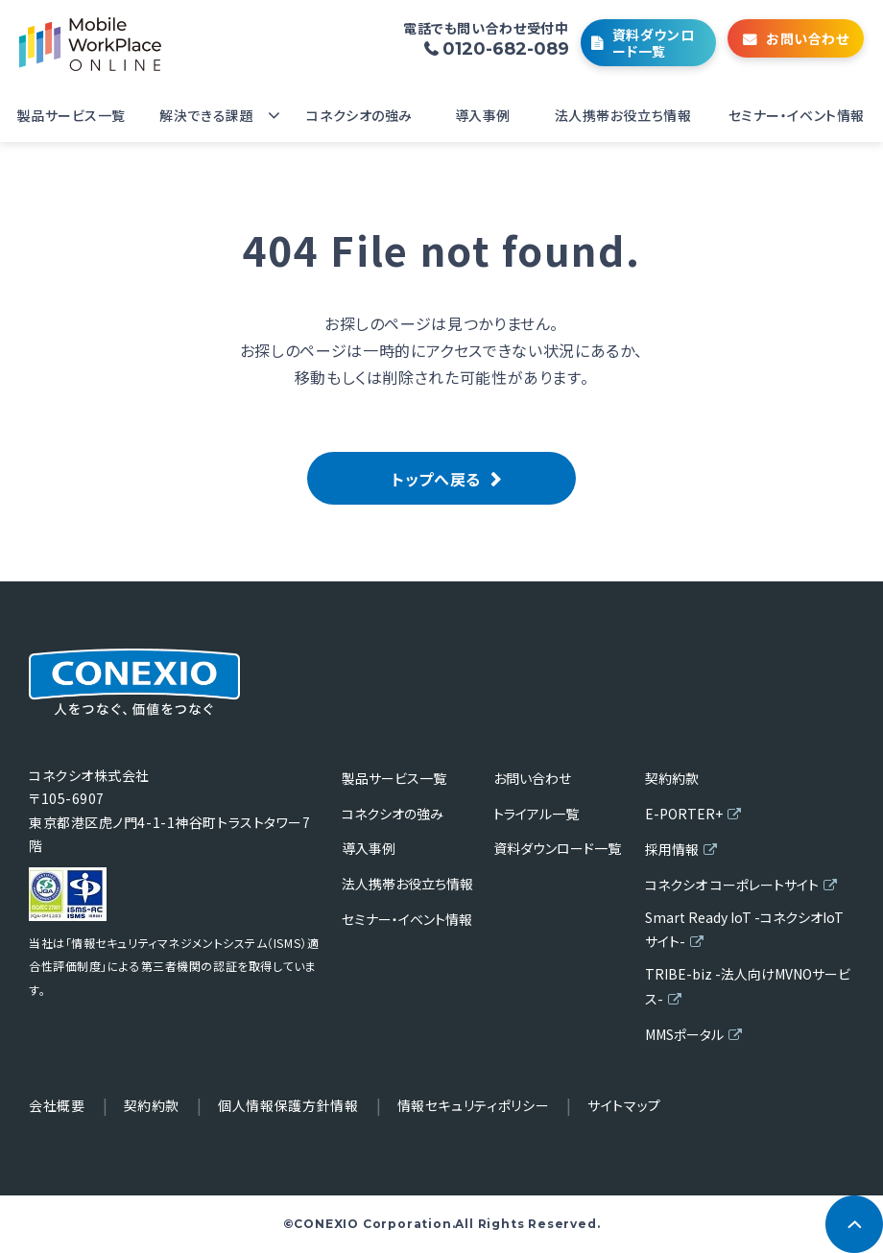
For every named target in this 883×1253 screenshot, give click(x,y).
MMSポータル (684, 1034)
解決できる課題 (206, 115)
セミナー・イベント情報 (796, 115)
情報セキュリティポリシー (473, 1105)
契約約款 (672, 778)
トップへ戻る (436, 478)
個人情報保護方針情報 (288, 1105)
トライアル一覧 (536, 813)
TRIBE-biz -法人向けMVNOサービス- (747, 985)
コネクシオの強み (359, 115)
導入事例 (483, 115)
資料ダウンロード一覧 (653, 42)
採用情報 (672, 849)
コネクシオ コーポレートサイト (732, 884)
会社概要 (57, 1105)
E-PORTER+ (684, 813)
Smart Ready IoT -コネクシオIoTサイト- (744, 929)
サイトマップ (624, 1105)
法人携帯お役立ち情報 (623, 115)
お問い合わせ (807, 38)
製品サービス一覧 (71, 115)
